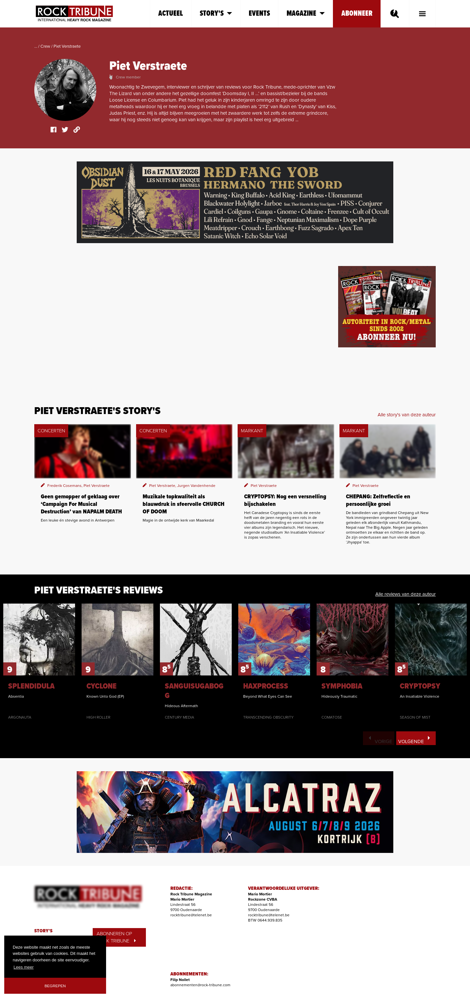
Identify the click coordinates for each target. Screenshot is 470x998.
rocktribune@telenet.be (191, 915)
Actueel (170, 13)
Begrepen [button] (55, 986)
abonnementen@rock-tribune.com (200, 985)
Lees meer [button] (24, 967)
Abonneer (356, 13)
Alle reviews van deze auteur (405, 594)
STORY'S (43, 931)
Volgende (414, 740)
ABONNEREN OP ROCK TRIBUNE (116, 937)
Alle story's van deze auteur (407, 415)
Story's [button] (216, 13)
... (35, 46)
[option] (39, 662)
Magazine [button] (306, 13)
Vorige (380, 740)
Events (259, 13)
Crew (45, 46)
